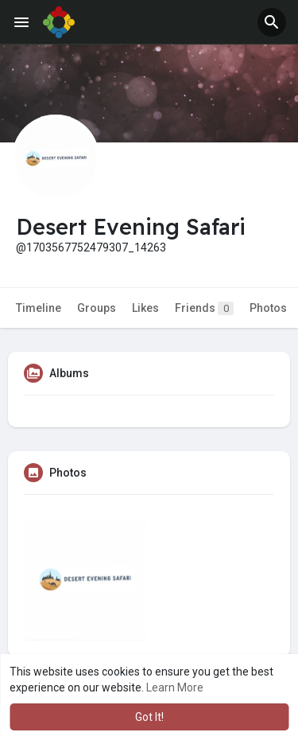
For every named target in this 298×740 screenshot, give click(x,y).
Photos (268, 308)
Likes (145, 308)
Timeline (38, 308)
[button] (271, 22)
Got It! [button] (149, 717)
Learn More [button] (174, 687)
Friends (204, 308)
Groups (96, 308)
